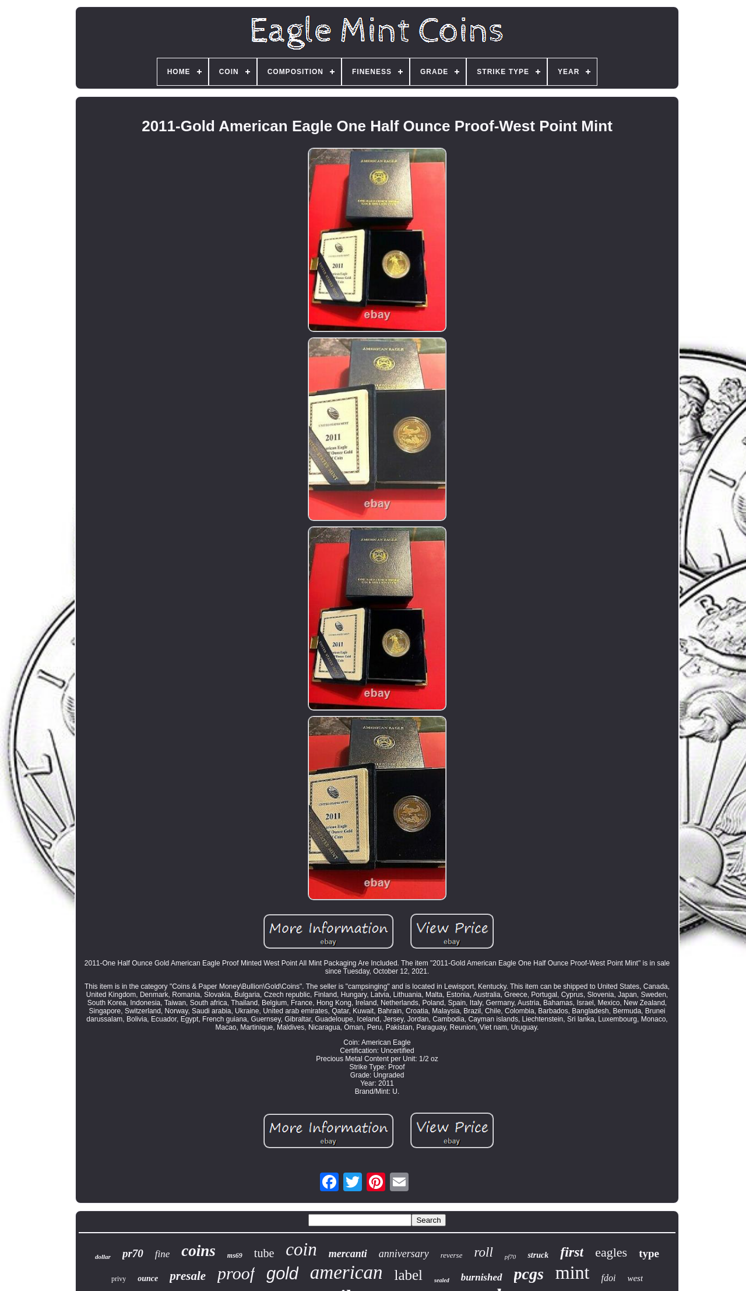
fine (162, 1253)
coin (301, 1249)
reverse (452, 1255)
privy (118, 1279)
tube (264, 1253)
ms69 (234, 1255)
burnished (481, 1277)
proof (236, 1273)
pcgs (529, 1274)
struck (537, 1255)
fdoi (608, 1278)
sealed (441, 1280)
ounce (148, 1278)
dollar (103, 1256)
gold (282, 1273)
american (346, 1272)
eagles (611, 1252)
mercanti (348, 1253)
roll (483, 1252)
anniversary (404, 1253)
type (649, 1253)
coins (198, 1250)
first (571, 1251)
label (408, 1275)
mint (572, 1272)
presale (188, 1276)
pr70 (132, 1253)
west (635, 1278)
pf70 (510, 1256)
